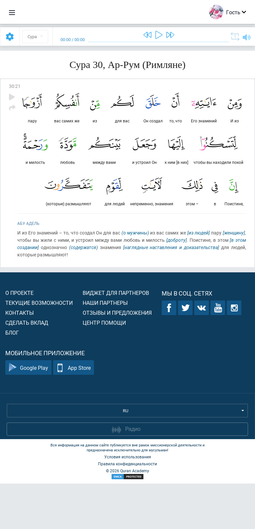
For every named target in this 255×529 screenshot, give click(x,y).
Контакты (19, 358)
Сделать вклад (26, 367)
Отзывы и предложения (117, 358)
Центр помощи (104, 367)
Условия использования (127, 502)
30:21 (15, 86)
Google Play (28, 413)
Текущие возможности (39, 348)
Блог (12, 377)
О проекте (19, 338)
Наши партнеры (105, 348)
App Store (73, 413)
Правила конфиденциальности (127, 509)
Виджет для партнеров (116, 338)
